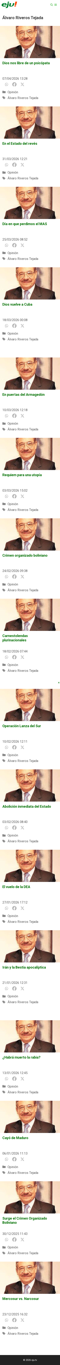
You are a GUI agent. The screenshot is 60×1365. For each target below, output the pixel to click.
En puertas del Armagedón (23, 395)
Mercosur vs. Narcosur (20, 1299)
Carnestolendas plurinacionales (24, 638)
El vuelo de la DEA (16, 887)
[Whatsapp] (6, 84)
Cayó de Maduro (15, 1138)
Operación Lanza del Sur (21, 726)
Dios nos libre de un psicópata (26, 63)
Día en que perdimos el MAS (24, 224)
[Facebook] (14, 84)
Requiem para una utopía (22, 475)
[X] (22, 84)
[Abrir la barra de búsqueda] (52, 5)
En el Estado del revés (19, 144)
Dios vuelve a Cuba (17, 304)
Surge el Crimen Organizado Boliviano (24, 1220)
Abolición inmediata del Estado (26, 806)
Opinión (13, 92)
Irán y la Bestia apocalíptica (24, 967)
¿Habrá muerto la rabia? (21, 1057)
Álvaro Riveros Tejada (23, 98)
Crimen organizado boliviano (25, 555)
